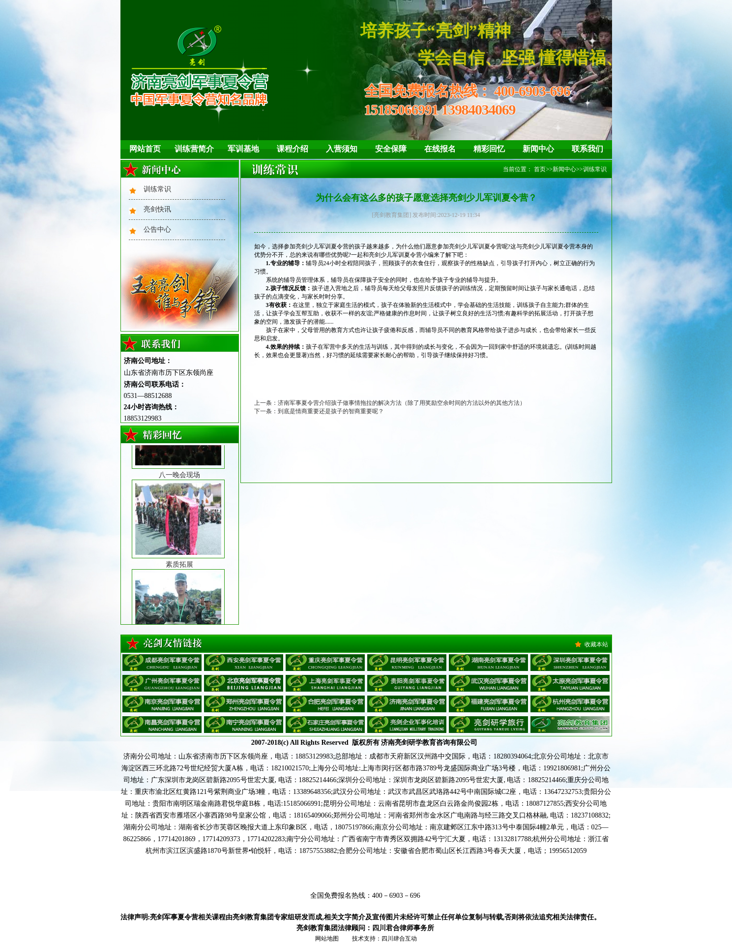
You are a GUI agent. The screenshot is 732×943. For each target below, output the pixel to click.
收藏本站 (596, 644)
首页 (540, 169)
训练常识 (157, 189)
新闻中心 (538, 149)
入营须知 (341, 149)
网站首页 (145, 149)
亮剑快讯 (157, 209)
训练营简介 (194, 149)
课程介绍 (292, 149)
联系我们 (587, 149)
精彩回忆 (489, 149)
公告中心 (157, 229)
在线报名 (440, 149)
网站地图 (327, 938)
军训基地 (243, 149)
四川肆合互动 (399, 938)
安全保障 (391, 149)
